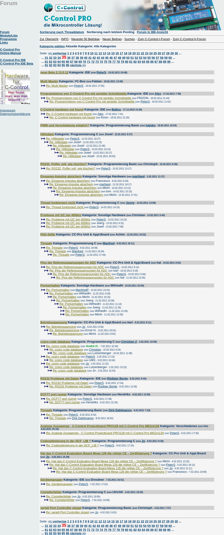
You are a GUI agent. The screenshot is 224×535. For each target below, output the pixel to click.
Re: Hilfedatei (55, 138)
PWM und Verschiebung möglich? (64, 125)
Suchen (129, 39)
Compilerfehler (51, 492)
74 (101, 61)
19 (129, 53)
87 (156, 61)
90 (168, 61)
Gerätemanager (51, 479)
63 (54, 61)
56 (153, 57)
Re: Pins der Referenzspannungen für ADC (75, 267)
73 (97, 61)
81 (131, 61)
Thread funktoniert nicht (58, 202)
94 (59, 65)
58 (161, 57)
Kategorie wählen (52, 46)
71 (88, 61)
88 (160, 61)
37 (73, 57)
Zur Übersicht (49, 39)
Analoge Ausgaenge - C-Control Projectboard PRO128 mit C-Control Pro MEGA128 (99, 426)
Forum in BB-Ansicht (152, 32)
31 (46, 57)
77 (114, 61)
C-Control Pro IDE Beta (16, 63)
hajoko (151, 125)
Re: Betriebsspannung (61, 326)
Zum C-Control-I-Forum (154, 39)
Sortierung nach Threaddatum (62, 32)
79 (122, 61)
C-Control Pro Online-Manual (10, 51)
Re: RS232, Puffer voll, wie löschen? (70, 168)
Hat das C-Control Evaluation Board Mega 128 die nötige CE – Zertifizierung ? (96, 453)
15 (113, 53)
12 (100, 53)
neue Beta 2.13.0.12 (54, 72)
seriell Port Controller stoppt (60, 508)
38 (77, 57)
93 (54, 65)
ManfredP (82, 290)
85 (147, 61)
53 (140, 57)
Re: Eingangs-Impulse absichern (68, 181)
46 (111, 57)
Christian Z (129, 341)
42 (94, 57)
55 (148, 57)
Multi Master (49, 81)
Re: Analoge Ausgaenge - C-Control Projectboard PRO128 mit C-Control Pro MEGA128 (105, 433)
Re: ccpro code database (63, 346)
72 (92, 61)
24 (151, 53)
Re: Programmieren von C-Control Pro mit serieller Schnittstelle (89, 98)
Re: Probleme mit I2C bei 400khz (68, 219)
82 (135, 61)
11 (96, 53)
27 (163, 53)
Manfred (109, 243)
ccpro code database (55, 341)
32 (50, 57)
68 (75, 61)
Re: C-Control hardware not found (68, 114)
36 (68, 57)
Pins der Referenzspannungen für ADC (68, 262)
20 (134, 53)
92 (50, 65)
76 (109, 61)
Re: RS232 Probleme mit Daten (67, 383)
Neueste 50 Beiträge (85, 39)
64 (59, 61)
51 (132, 57)
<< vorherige (57, 53)
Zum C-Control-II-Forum (189, 39)
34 (59, 57)
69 (80, 61)
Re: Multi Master (57, 85)
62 (50, 61)
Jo (83, 326)
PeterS (101, 72)
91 (46, 65)
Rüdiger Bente (117, 378)
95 (63, 65)
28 (167, 53)
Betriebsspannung (53, 322)
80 (126, 61)
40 (85, 57)
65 (63, 61)
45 (106, 57)
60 (170, 57)
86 (152, 61)
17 (121, 53)
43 (98, 57)
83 (139, 61)
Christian (95, 349)
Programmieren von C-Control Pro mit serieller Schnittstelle (83, 93)
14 (108, 53)
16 (117, 53)
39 (81, 57)
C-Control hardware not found (62, 109)
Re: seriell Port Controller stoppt (67, 512)
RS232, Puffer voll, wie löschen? (63, 164)
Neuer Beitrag (112, 39)
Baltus (116, 109)
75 (105, 61)
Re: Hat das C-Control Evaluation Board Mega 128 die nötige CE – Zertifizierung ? (101, 461)
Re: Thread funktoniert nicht (65, 207)
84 (143, 61)
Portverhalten (50, 285)
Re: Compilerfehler (58, 496)
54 (144, 57)
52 (136, 57)
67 (71, 61)
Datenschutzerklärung (15, 114)
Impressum (7, 110)
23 (146, 53)
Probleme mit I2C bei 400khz (60, 215)
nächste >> (78, 65)
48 (119, 57)
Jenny (130, 202)
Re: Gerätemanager (59, 484)
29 (172, 53)
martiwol (138, 176)
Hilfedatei (47, 134)
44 (102, 57)
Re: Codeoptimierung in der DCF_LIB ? (72, 445)
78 (118, 61)
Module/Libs (9, 35)
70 (84, 61)
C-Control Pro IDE (13, 60)
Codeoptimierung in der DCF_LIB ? (65, 441)
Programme (8, 39)
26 (159, 53)
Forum (4, 32)
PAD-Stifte (47, 234)
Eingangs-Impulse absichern (61, 176)
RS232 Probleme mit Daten (59, 378)
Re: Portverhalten (58, 290)
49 (123, 57)
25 (155, 53)
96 (67, 65)
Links (4, 42)
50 (128, 57)
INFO (65, 39)
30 (176, 53)
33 (54, 57)
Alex (158, 93)
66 (67, 61)
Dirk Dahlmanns (120, 410)
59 (166, 57)
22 (142, 53)
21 (138, 53)
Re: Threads (54, 247)
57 (157, 57)
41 (89, 57)
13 (104, 53)
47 (115, 57)
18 (125, 53)
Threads (46, 243)
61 (46, 61)
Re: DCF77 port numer (61, 398)
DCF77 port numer (53, 394)
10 (91, 53)
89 (164, 61)
